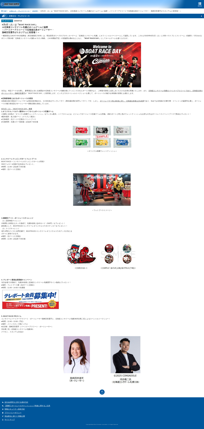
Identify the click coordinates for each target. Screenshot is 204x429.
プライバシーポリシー (13, 413)
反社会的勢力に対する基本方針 (16, 402)
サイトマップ (10, 420)
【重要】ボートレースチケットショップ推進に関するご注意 (27, 406)
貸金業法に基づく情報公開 (15, 416)
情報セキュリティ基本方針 (15, 409)
